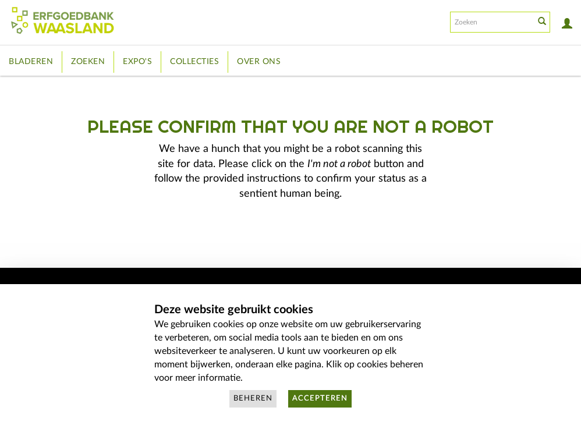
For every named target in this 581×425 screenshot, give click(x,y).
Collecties (194, 62)
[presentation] (309, 238)
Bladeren (31, 62)
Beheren (252, 398)
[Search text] (491, 22)
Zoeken (88, 62)
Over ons (259, 62)
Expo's (137, 62)
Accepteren (320, 398)
